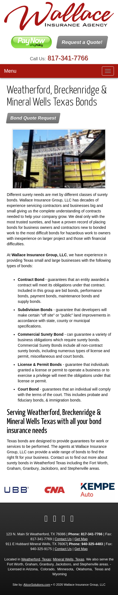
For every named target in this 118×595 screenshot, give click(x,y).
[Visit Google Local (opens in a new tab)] (72, 518)
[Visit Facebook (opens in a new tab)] (46, 518)
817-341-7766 (68, 58)
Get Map (80, 539)
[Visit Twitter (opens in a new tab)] (54, 518)
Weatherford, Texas (36, 559)
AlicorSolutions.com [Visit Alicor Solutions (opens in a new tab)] (36, 584)
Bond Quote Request (33, 118)
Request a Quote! (82, 42)
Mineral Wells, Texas (68, 559)
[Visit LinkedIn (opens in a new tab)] (63, 518)
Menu (10, 71)
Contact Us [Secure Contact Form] (63, 539)
